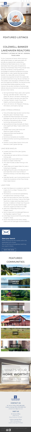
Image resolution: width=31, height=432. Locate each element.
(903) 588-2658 (20, 405)
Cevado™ (11, 428)
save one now (9, 250)
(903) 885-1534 (22, 407)
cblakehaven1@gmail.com (16, 408)
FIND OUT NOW (15, 379)
